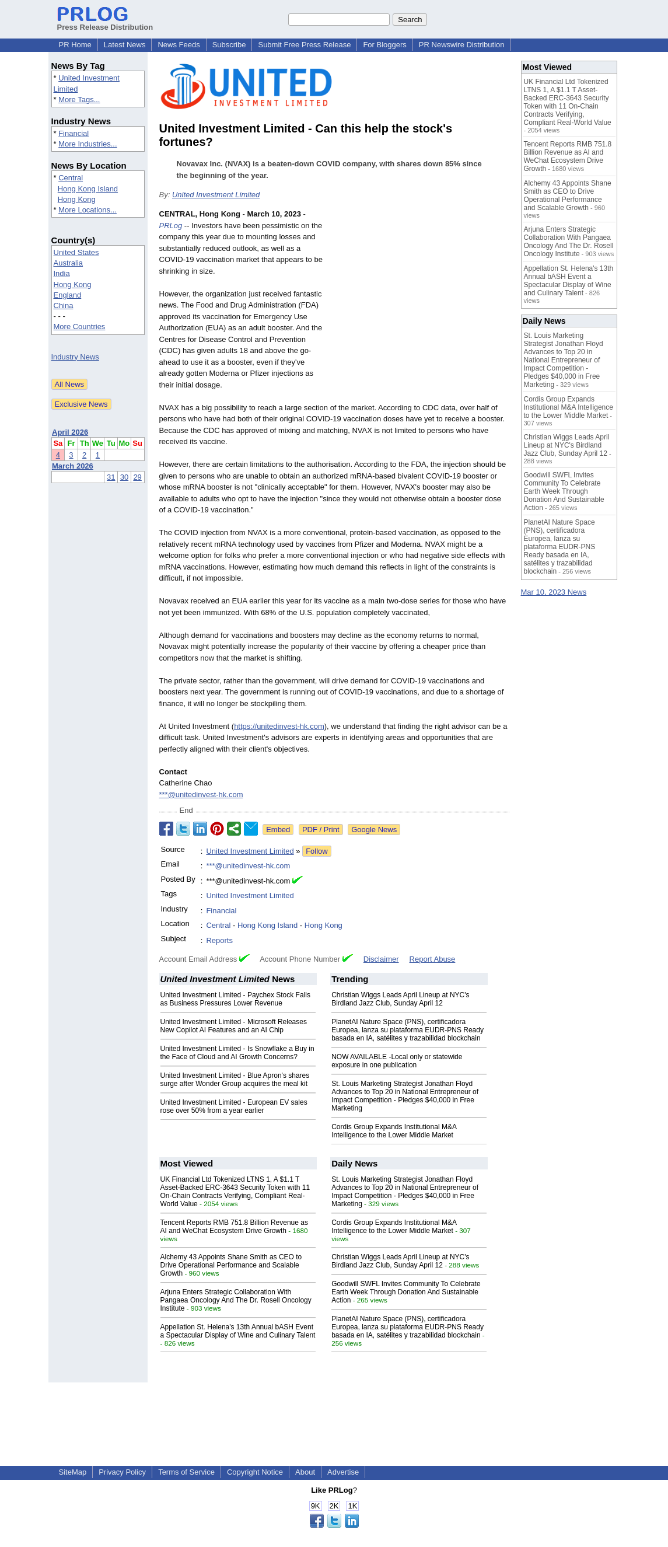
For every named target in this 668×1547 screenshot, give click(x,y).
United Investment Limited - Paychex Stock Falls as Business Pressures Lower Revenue (235, 999)
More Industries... (87, 143)
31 (111, 477)
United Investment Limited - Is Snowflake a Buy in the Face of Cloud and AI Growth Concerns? (237, 1053)
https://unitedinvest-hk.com (279, 726)
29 (137, 477)
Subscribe (229, 44)
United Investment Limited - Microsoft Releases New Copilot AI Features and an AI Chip (233, 1026)
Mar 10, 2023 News (554, 592)
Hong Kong (77, 199)
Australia (68, 263)
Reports (219, 940)
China (64, 305)
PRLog (171, 225)
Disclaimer (381, 959)
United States (76, 252)
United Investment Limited (216, 194)
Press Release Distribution (105, 23)
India (62, 273)
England (68, 295)
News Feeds (179, 44)
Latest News (125, 44)
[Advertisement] (421, 294)
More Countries (80, 326)
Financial (73, 133)
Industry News (75, 356)
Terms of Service (186, 1472)
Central (70, 177)
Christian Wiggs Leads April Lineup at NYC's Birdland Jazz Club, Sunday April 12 (400, 999)
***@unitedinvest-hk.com (201, 794)
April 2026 (70, 432)
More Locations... (87, 209)
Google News (374, 829)
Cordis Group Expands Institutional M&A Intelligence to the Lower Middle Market (393, 1131)
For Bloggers (384, 44)
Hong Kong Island (88, 188)
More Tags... (79, 99)
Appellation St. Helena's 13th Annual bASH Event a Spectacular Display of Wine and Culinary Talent (238, 1331)
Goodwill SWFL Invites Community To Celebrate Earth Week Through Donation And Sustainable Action (405, 1292)
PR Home (75, 44)
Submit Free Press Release (304, 44)
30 (124, 477)
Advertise (343, 1472)
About (305, 1472)
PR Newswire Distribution (462, 44)
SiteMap (73, 1472)
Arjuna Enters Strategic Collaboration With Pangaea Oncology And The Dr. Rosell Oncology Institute (236, 1300)
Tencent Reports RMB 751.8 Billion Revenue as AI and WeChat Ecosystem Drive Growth (234, 1226)
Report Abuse (433, 959)
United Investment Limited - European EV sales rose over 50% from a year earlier (233, 1106)
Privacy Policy (122, 1472)
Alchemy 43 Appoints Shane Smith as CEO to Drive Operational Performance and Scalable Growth (231, 1265)
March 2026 (72, 466)
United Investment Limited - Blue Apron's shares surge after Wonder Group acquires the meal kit (235, 1079)
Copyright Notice (255, 1472)
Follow (317, 851)
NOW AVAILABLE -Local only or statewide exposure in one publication (396, 1061)
